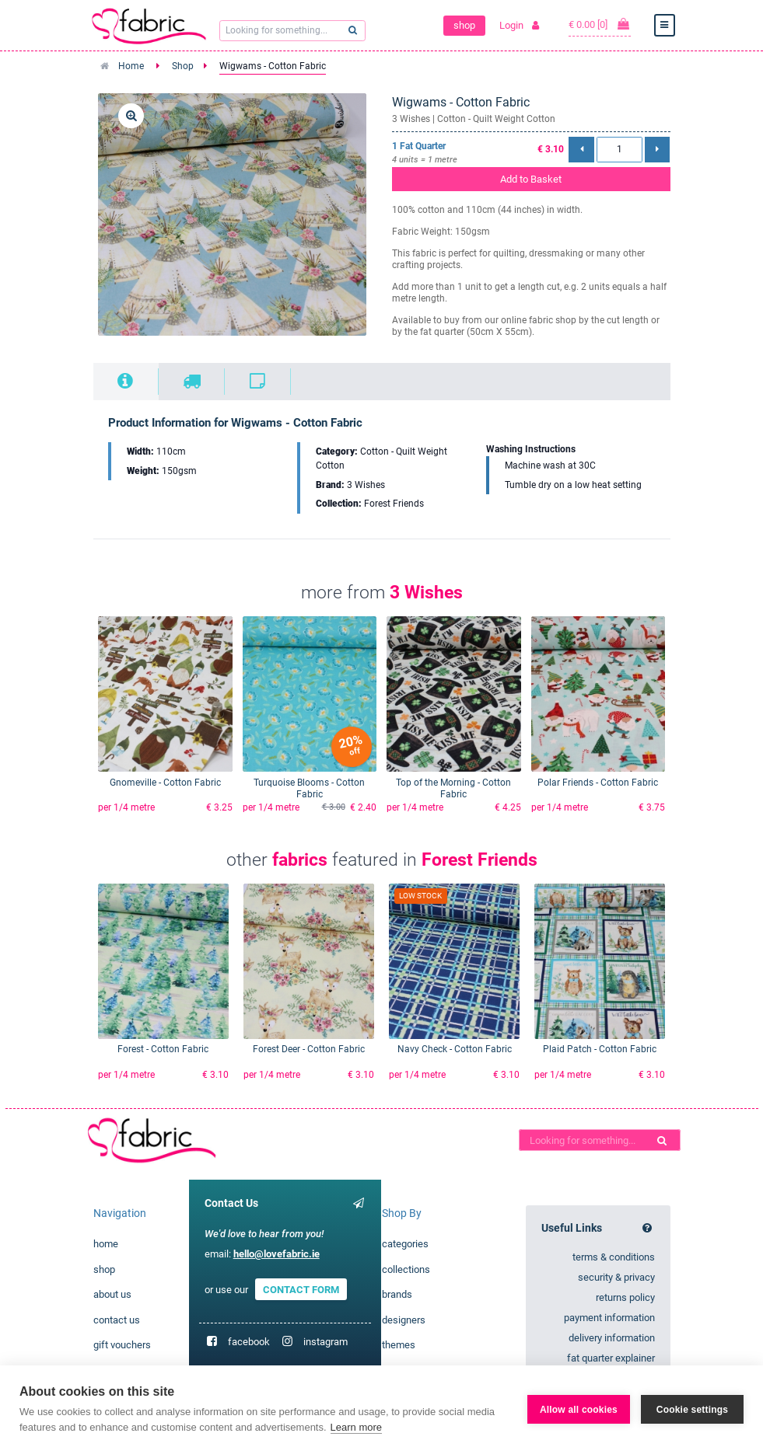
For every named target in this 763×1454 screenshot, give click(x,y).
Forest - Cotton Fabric (162, 1049)
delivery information (612, 1338)
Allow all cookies (579, 1409)
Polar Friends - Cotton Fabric (597, 782)
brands (397, 1294)
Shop (183, 66)
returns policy (625, 1297)
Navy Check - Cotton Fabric (454, 1049)
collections (406, 1269)
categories (405, 1244)
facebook (249, 1342)
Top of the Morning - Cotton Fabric (453, 788)
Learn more (356, 1427)
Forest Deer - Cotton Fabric (309, 1049)
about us (112, 1294)
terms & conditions (613, 1257)
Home (131, 66)
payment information (609, 1317)
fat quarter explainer (611, 1358)
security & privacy (616, 1277)
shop (464, 25)
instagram (325, 1342)
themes (398, 1345)
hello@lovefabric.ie (276, 1254)
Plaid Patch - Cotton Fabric (599, 1049)
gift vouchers (122, 1345)
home (105, 1244)
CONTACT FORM (301, 1289)
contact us (116, 1320)
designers (403, 1320)
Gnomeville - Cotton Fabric (165, 782)
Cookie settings (692, 1409)
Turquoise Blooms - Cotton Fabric (309, 788)
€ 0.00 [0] (600, 24)
